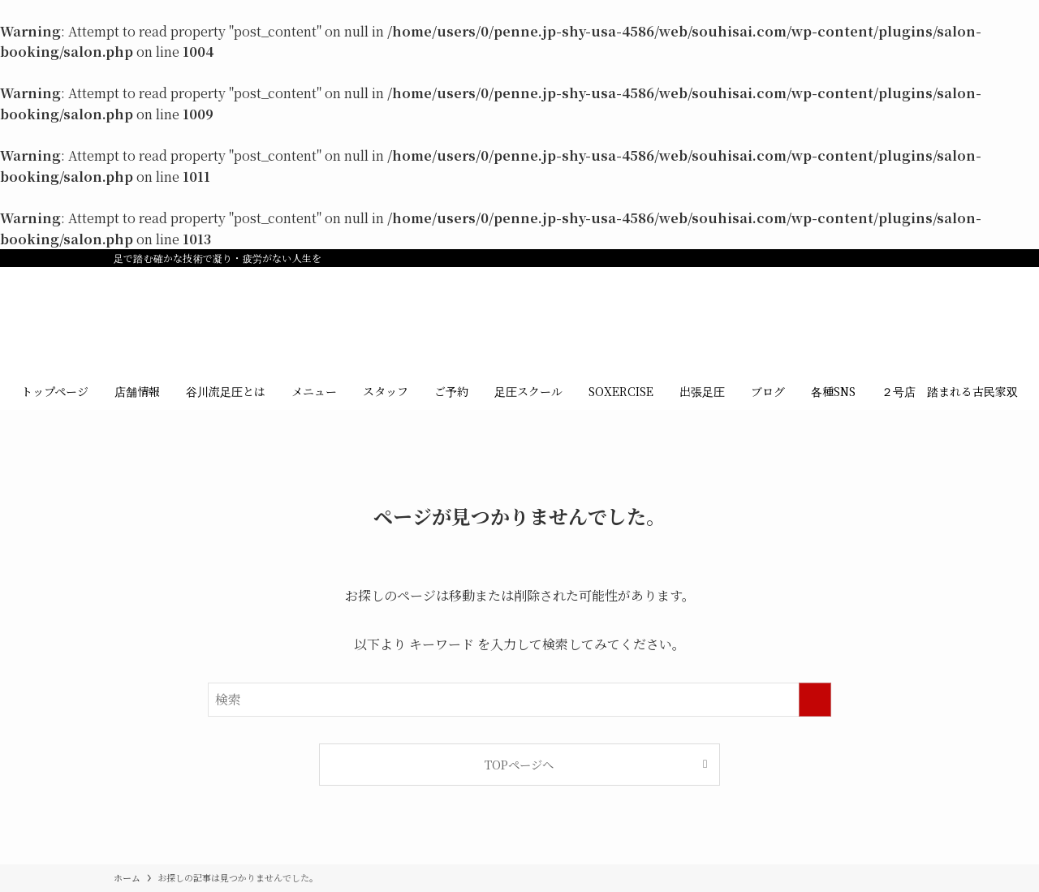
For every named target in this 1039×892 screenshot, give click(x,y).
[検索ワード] (519, 700)
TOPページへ (519, 764)
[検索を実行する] (815, 700)
